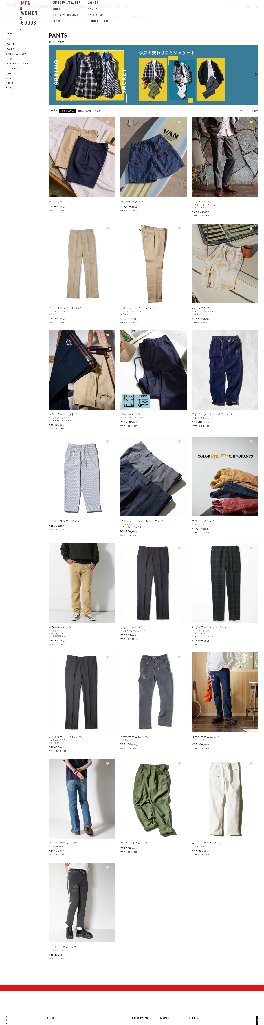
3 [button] (156, 101)
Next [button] (256, 74)
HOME (51, 42)
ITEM (147, 17)
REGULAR (132, 17)
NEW (117, 17)
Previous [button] (51, 74)
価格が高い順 (85, 111)
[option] (153, 75)
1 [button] (150, 101)
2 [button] (153, 101)
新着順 (98, 111)
